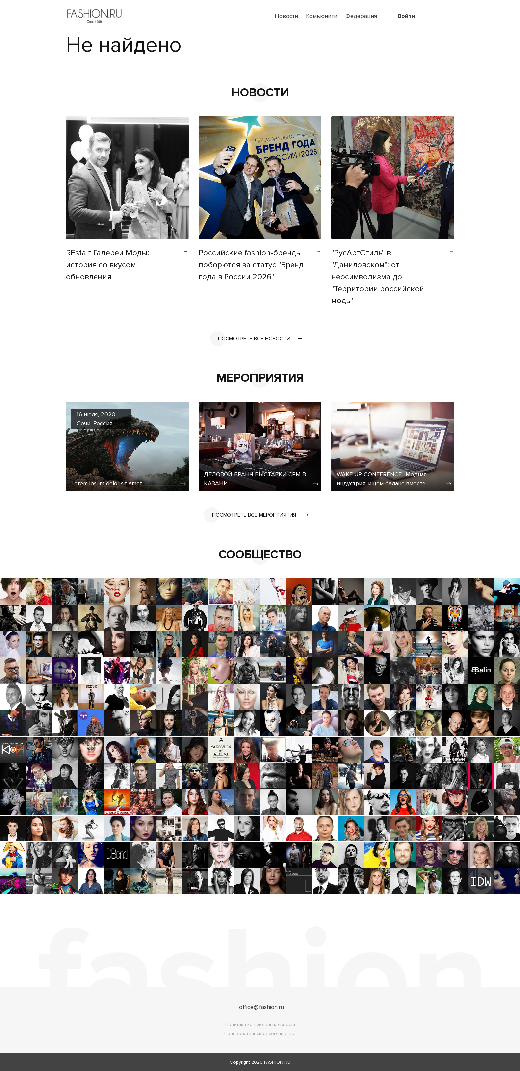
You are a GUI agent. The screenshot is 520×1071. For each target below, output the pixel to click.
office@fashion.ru (261, 1007)
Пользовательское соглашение (260, 1033)
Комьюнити (321, 16)
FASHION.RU (277, 1062)
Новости (286, 16)
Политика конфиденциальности (260, 1024)
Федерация (361, 16)
